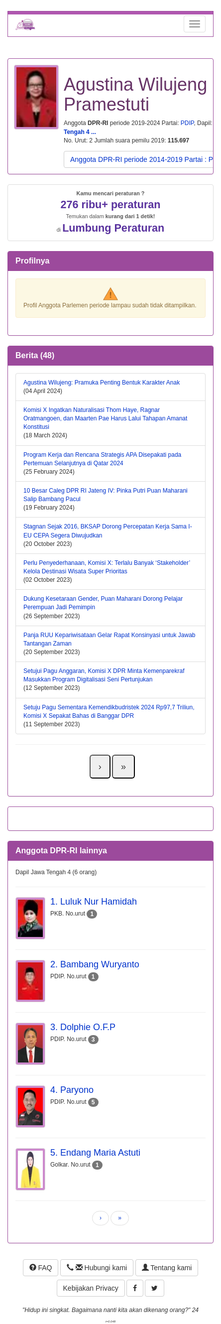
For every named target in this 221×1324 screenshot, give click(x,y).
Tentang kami (167, 1268)
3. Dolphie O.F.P (82, 1027)
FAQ (40, 1268)
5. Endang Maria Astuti (95, 1153)
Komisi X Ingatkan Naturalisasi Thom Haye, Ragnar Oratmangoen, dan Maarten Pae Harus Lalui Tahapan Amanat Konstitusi (105, 418)
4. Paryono (72, 1090)
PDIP (187, 123)
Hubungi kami (97, 1268)
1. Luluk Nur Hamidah (93, 902)
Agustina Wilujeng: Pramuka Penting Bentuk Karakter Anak (101, 382)
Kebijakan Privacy (90, 1288)
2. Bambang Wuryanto (94, 964)
